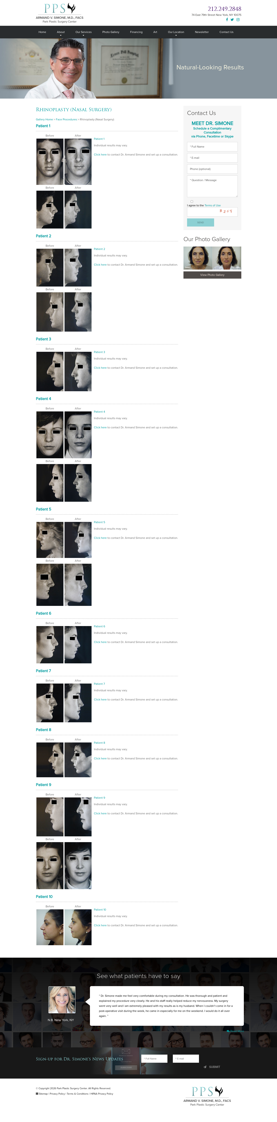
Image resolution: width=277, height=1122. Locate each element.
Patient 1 (45, 126)
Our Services (83, 32)
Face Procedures (68, 119)
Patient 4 (45, 401)
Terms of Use (215, 210)
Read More (235, 1040)
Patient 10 (46, 903)
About (61, 32)
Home (42, 32)
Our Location (177, 32)
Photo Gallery (111, 32)
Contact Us (228, 32)
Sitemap (43, 1102)
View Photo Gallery (212, 281)
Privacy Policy (59, 1102)
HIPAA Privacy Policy (108, 1102)
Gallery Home (45, 119)
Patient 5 (45, 512)
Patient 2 (45, 237)
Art (156, 32)
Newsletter (203, 32)
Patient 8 (45, 735)
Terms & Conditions (81, 1102)
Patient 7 (45, 675)
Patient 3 (45, 341)
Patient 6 (45, 617)
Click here (100, 155)
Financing (137, 32)
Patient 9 (45, 791)
